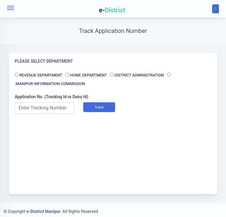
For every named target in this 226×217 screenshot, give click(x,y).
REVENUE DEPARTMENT (40, 75)
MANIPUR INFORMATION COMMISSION (50, 83)
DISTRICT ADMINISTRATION (139, 75)
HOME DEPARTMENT (88, 75)
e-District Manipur (43, 211)
